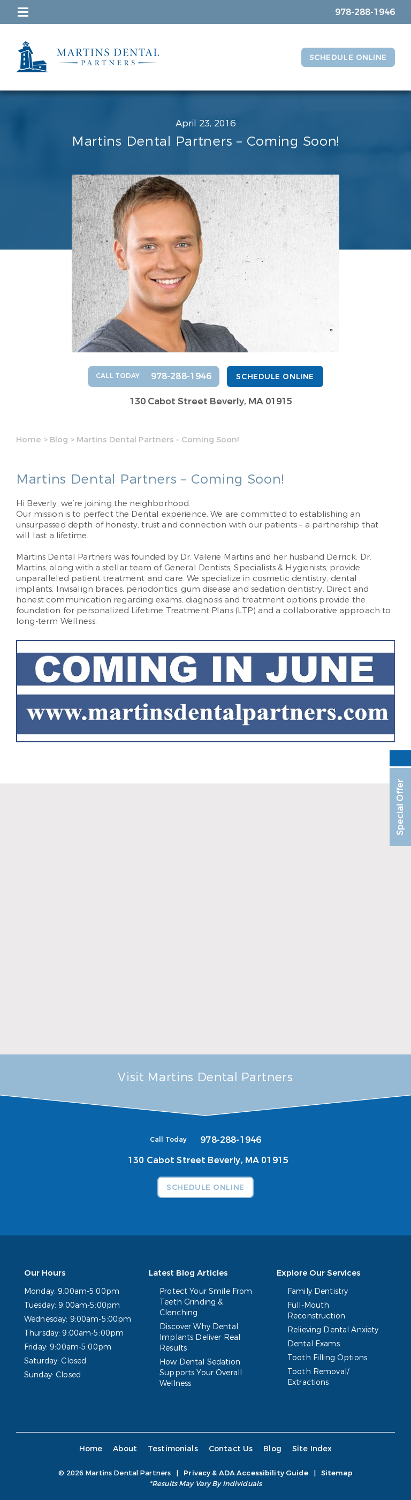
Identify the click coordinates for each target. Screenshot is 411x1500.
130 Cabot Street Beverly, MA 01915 (211, 401)
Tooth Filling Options (327, 1358)
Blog (59, 439)
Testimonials (173, 1449)
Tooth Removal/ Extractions (318, 1377)
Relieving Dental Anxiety (332, 1330)
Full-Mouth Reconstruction (316, 1310)
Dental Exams (313, 1344)
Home (28, 439)
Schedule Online (348, 57)
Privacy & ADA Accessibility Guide (246, 1473)
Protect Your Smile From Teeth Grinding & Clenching (205, 1302)
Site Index (312, 1449)
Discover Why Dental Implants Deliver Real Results (199, 1337)
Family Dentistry (317, 1291)
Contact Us (231, 1449)
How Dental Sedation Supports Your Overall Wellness (200, 1373)
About (125, 1449)
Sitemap (337, 1473)
